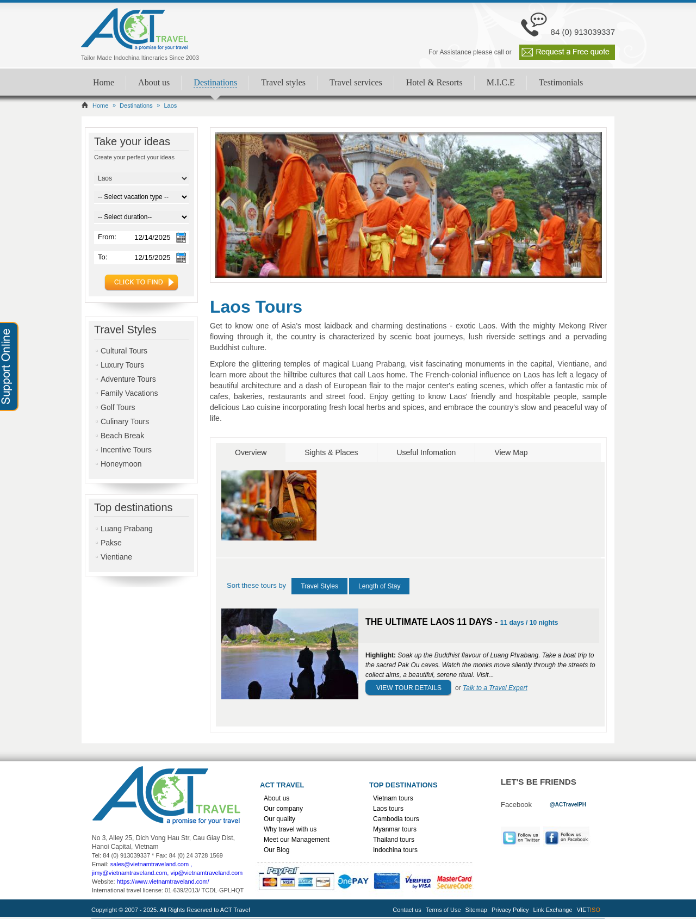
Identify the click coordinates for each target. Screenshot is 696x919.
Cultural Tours (124, 350)
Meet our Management (297, 839)
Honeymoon (121, 464)
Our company (283, 808)
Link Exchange (552, 909)
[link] (568, 804)
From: (107, 237)
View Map (510, 452)
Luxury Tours (122, 365)
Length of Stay (379, 586)
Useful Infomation (426, 452)
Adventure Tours (128, 379)
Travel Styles (319, 586)
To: (102, 257)
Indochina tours (395, 850)
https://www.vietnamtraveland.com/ (163, 881)
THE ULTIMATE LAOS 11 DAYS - (432, 621)
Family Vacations (129, 393)
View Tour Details (409, 688)
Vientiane (116, 556)
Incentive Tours (126, 449)
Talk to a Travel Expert (495, 688)
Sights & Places (331, 452)
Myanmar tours (395, 829)
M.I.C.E (501, 82)
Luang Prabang (127, 528)
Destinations (215, 82)
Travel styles (283, 82)
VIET (588, 909)
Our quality (279, 819)
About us (154, 82)
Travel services (356, 82)
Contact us (407, 909)
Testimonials (561, 82)
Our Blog (276, 850)
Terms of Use (443, 909)
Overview (250, 452)
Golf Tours (118, 407)
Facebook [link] (569, 836)
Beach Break (122, 435)
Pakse (111, 542)
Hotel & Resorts (434, 82)
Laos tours (388, 808)
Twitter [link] (520, 836)
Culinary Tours (125, 421)
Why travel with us (290, 829)
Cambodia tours (396, 819)
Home (103, 82)
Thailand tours (393, 839)
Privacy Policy (510, 909)
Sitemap (476, 909)
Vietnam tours (393, 798)
